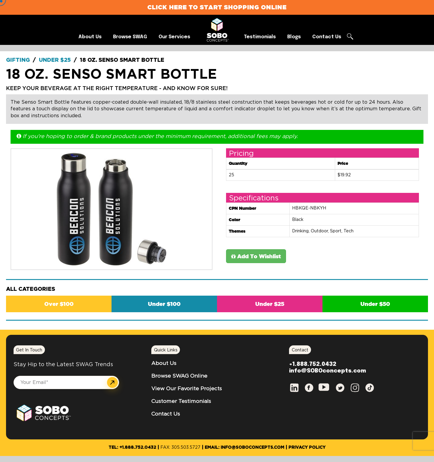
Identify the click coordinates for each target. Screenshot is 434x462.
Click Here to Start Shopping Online (217, 7)
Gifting (18, 60)
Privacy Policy (307, 447)
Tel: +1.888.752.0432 (132, 447)
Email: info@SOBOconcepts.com (244, 447)
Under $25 (55, 60)
